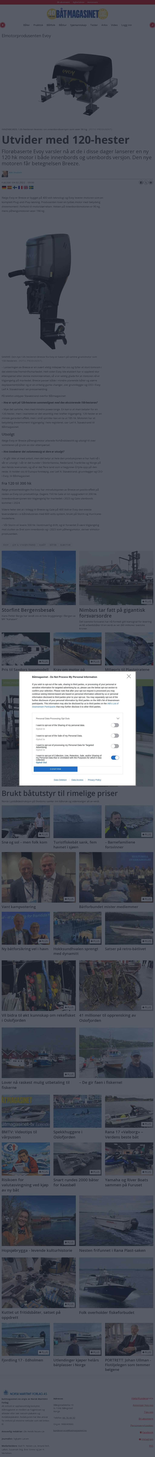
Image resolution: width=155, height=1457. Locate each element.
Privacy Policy (94, 780)
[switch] (115, 725)
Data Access (77, 780)
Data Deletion (60, 780)
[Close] (130, 677)
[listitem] (77, 718)
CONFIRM (55, 769)
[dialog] (77, 728)
